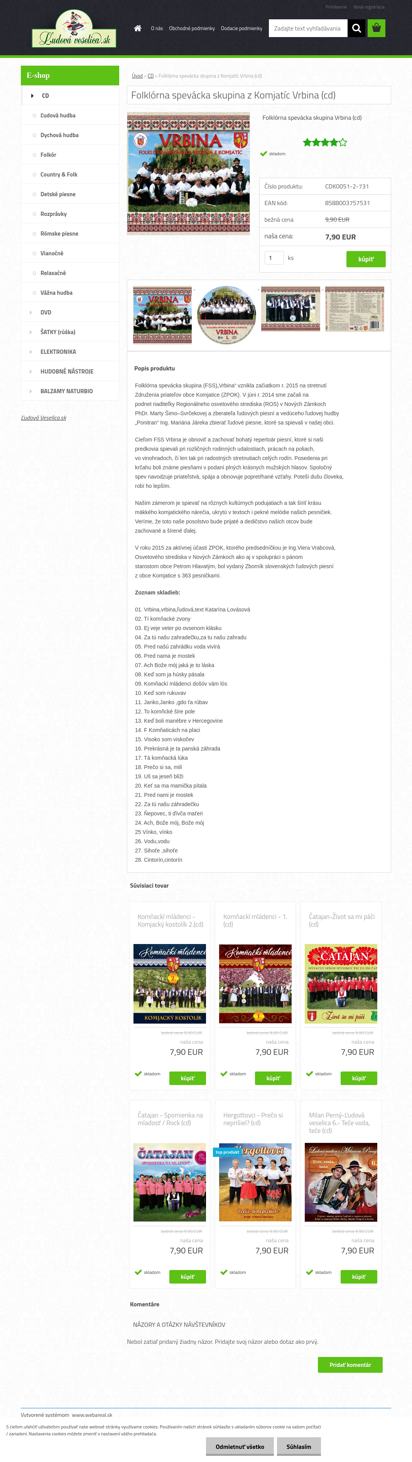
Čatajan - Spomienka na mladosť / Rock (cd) (170, 1119)
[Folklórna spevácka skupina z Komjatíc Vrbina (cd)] (188, 115)
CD (151, 76)
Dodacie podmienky (241, 28)
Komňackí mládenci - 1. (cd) (255, 920)
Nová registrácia (369, 6)
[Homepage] (136, 28)
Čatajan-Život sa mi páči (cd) (342, 920)
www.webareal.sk (92, 1415)
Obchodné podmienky (192, 28)
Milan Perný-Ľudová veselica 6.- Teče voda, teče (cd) (339, 1122)
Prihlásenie (336, 6)
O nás (157, 28)
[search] (356, 28)
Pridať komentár (350, 1364)
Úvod (137, 76)
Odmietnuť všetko (240, 1446)
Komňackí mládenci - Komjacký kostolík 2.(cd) (170, 920)
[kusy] (274, 258)
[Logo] (74, 28)
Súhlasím (299, 1446)
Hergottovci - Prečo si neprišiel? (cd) (253, 1119)
